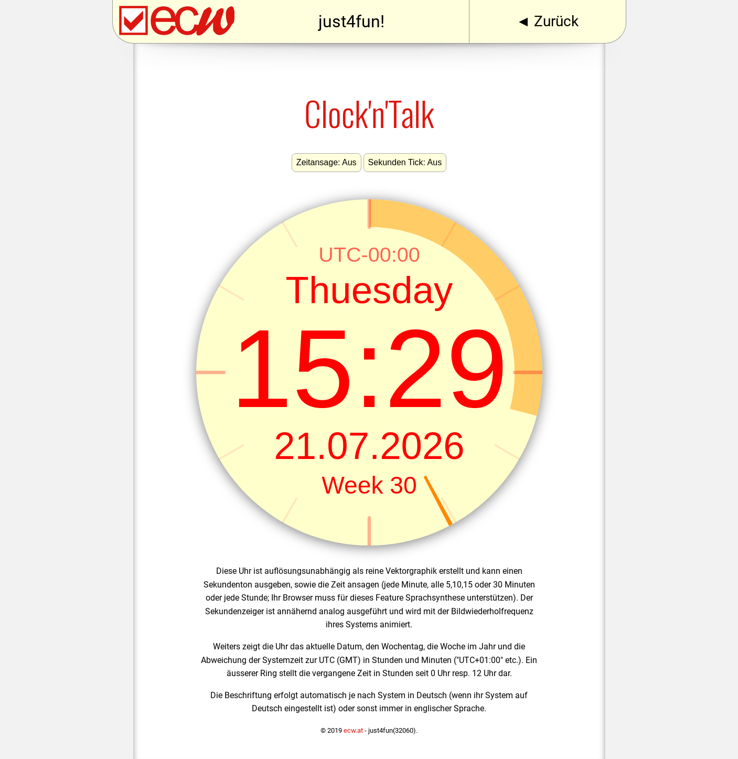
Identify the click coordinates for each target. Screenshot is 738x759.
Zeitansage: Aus (326, 162)
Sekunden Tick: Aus (405, 162)
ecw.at (353, 730)
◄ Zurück (547, 21)
